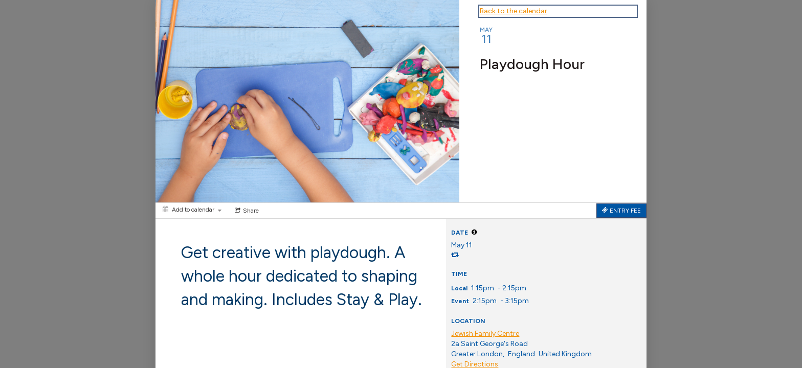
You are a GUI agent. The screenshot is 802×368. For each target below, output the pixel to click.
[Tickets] (621, 210)
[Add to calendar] (192, 209)
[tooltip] (474, 232)
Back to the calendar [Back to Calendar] (513, 11)
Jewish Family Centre (485, 333)
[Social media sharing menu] (246, 210)
